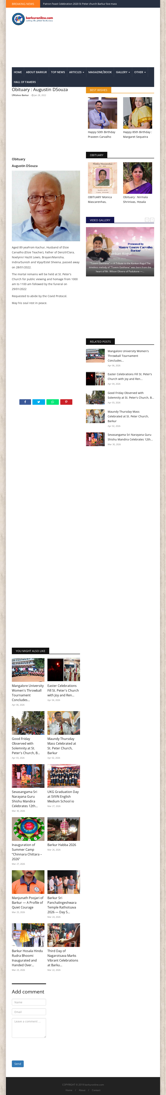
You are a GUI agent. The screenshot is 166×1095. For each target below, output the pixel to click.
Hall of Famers (25, 82)
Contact (96, 1090)
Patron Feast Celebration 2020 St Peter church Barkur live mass (80, 4)
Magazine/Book (100, 72)
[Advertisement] (107, 37)
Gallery (123, 72)
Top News (58, 72)
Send (17, 1064)
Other (140, 72)
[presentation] (42, 1048)
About (82, 1090)
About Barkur (36, 72)
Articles (76, 72)
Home (18, 72)
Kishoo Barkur (20, 95)
